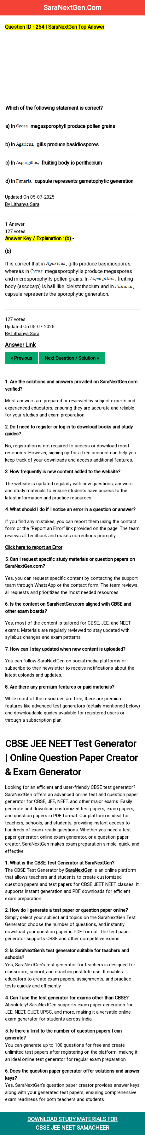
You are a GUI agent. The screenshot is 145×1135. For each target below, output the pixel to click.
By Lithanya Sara (22, 204)
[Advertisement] (73, 67)
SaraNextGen (78, 870)
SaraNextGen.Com (73, 8)
